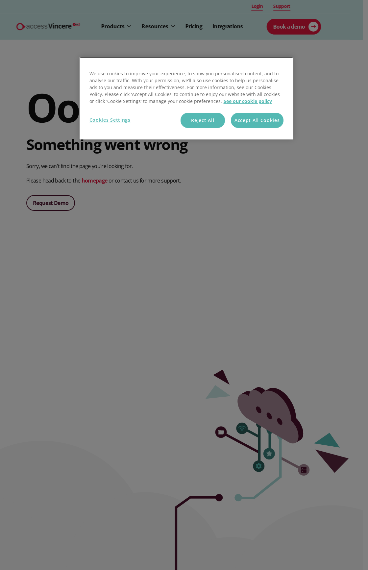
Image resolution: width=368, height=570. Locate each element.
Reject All (202, 120)
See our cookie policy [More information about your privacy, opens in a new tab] (248, 101)
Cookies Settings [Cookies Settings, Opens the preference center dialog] (110, 120)
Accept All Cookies (257, 120)
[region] (186, 98)
